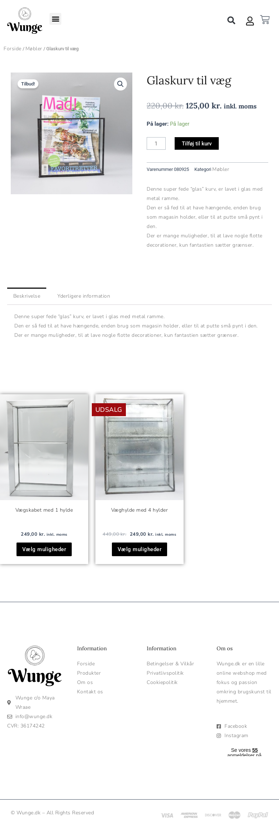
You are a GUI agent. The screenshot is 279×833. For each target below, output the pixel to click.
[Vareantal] (156, 143)
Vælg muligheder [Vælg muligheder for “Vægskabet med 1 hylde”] (44, 549)
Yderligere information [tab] (83, 296)
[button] (55, 19)
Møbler (33, 48)
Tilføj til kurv (197, 143)
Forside (13, 48)
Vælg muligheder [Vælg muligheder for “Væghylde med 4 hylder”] (140, 549)
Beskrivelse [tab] (27, 296)
